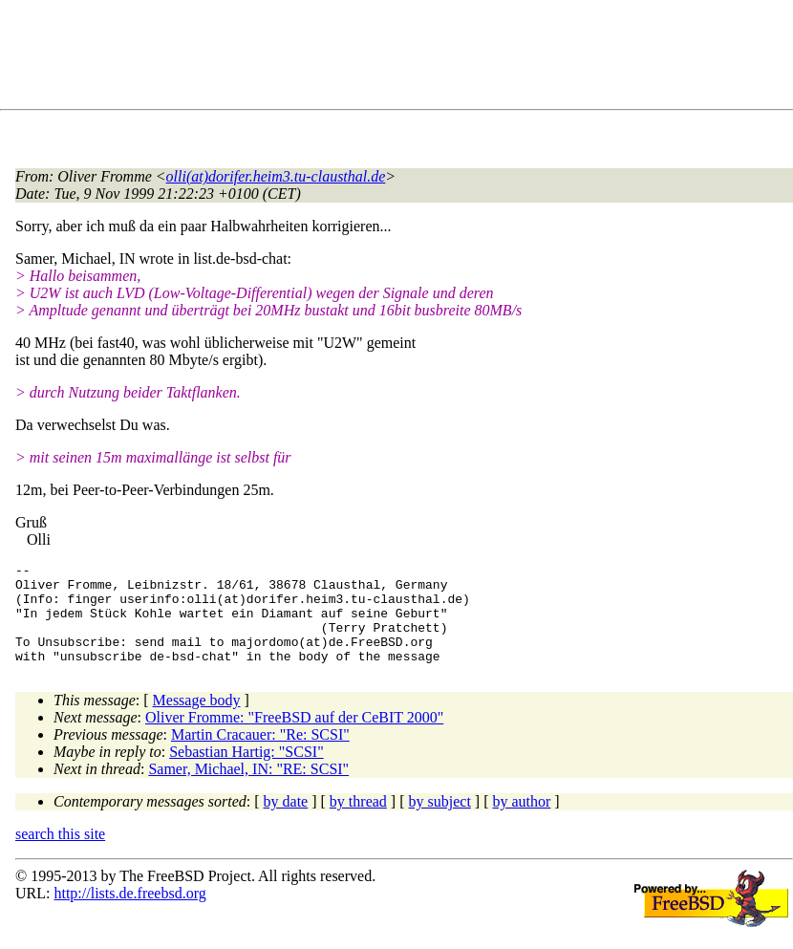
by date (286, 821)
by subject (440, 821)
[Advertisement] (363, 58)
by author (521, 821)
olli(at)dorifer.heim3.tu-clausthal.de (276, 176)
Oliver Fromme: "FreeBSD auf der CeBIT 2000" (294, 737)
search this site (60, 854)
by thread (358, 821)
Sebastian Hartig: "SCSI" (246, 772)
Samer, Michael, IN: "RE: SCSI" (248, 789)
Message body (197, 720)
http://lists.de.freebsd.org (129, 913)
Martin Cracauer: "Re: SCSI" (260, 754)
